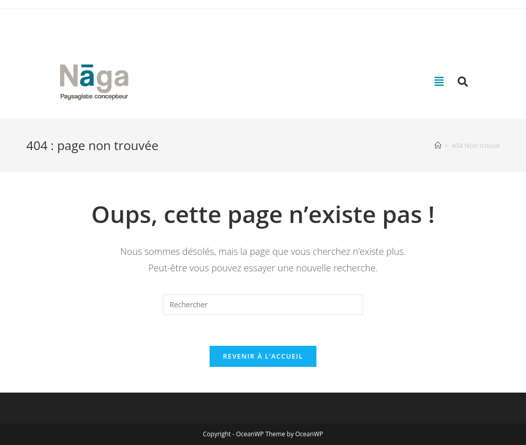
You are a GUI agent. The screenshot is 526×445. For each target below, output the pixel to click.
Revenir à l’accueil (263, 356)
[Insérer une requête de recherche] (263, 304)
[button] (439, 81)
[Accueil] (438, 145)
